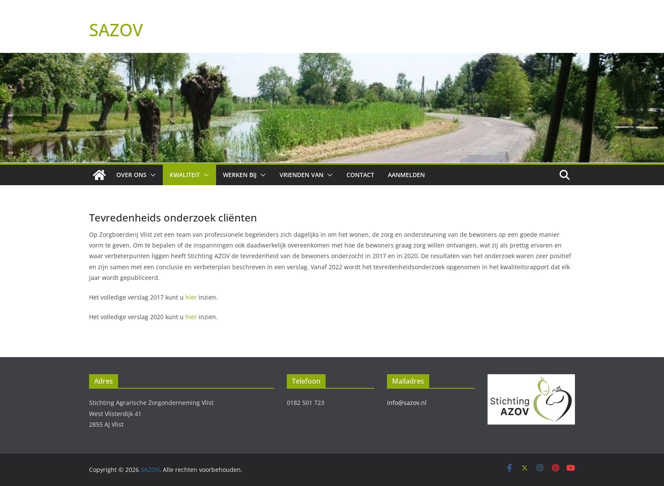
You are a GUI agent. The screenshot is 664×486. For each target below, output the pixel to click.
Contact (360, 175)
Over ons (131, 175)
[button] (151, 175)
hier (191, 297)
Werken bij (240, 175)
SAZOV (116, 29)
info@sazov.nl (407, 403)
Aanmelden (406, 175)
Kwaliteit (185, 175)
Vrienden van (301, 175)
